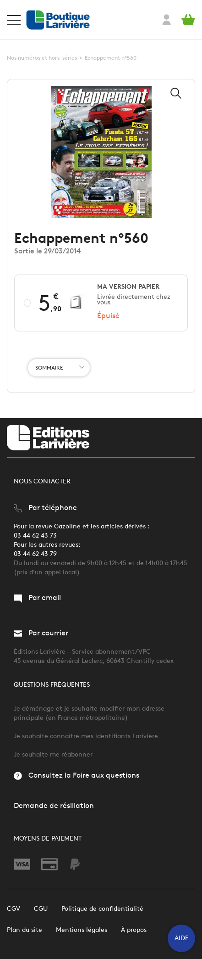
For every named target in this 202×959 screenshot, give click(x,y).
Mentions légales (81, 930)
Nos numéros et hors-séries (42, 57)
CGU (41, 909)
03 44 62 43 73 (35, 535)
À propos (134, 930)
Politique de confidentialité (102, 909)
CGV (13, 909)
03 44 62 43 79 (35, 554)
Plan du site (24, 930)
